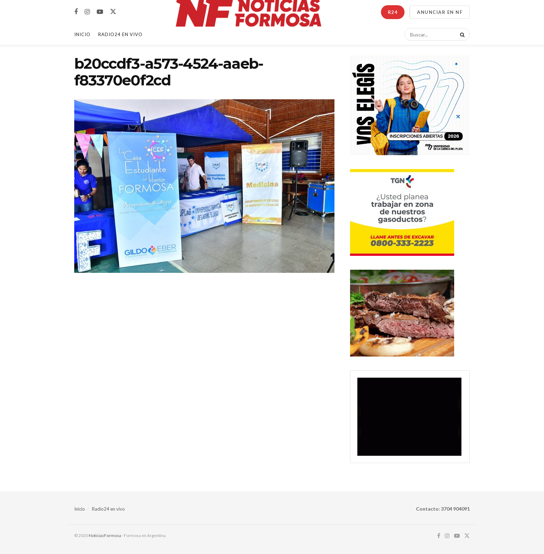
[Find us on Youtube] (100, 12)
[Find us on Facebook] (76, 12)
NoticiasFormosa (105, 535)
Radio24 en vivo (108, 509)
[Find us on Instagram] (87, 12)
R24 (393, 12)
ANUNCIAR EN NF (439, 12)
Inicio (82, 34)
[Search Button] (461, 34)
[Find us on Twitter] (113, 12)
